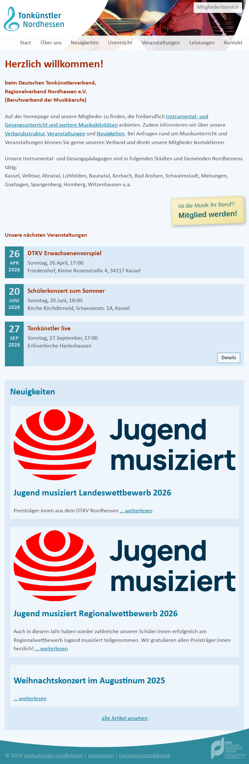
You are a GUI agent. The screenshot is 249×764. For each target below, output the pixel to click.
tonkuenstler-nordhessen (53, 755)
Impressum (101, 755)
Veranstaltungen (66, 134)
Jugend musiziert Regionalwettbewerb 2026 (96, 614)
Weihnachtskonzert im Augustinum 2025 (89, 681)
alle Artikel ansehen (125, 718)
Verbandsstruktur (24, 134)
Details (228, 357)
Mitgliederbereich (218, 7)
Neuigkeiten (110, 134)
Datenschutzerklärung (144, 755)
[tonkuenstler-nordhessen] (33, 18)
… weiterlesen (136, 511)
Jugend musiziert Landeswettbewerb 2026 (92, 493)
